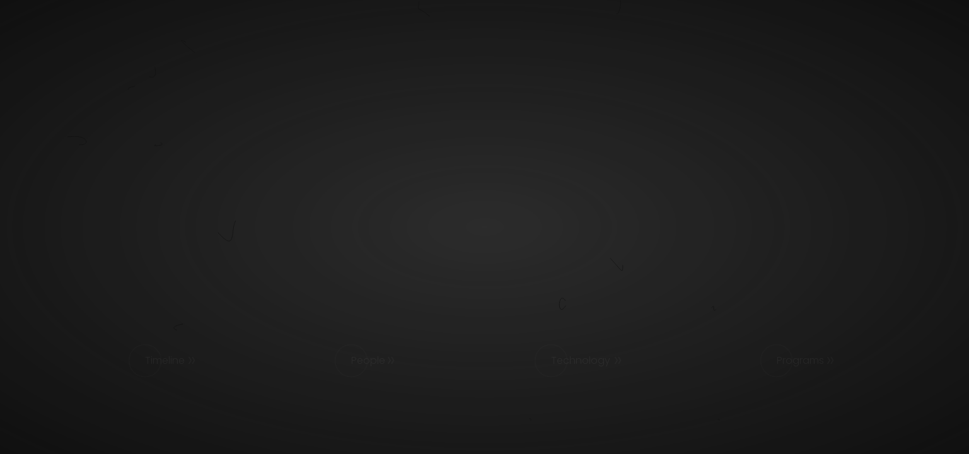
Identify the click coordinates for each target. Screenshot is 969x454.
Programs (800, 360)
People (368, 360)
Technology (580, 360)
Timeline (165, 360)
